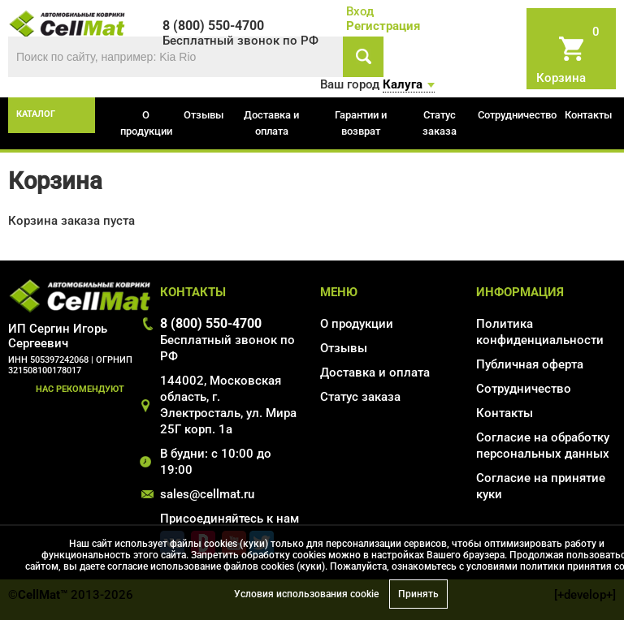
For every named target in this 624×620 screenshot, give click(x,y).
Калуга (402, 84)
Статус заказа (439, 123)
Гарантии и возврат (361, 123)
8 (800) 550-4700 (211, 323)
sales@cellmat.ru (207, 494)
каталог (35, 114)
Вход (360, 11)
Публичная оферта (529, 364)
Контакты (588, 115)
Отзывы (203, 115)
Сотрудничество (517, 115)
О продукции (146, 123)
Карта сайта (510, 517)
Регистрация (383, 26)
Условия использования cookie (306, 594)
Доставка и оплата (271, 123)
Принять (418, 594)
